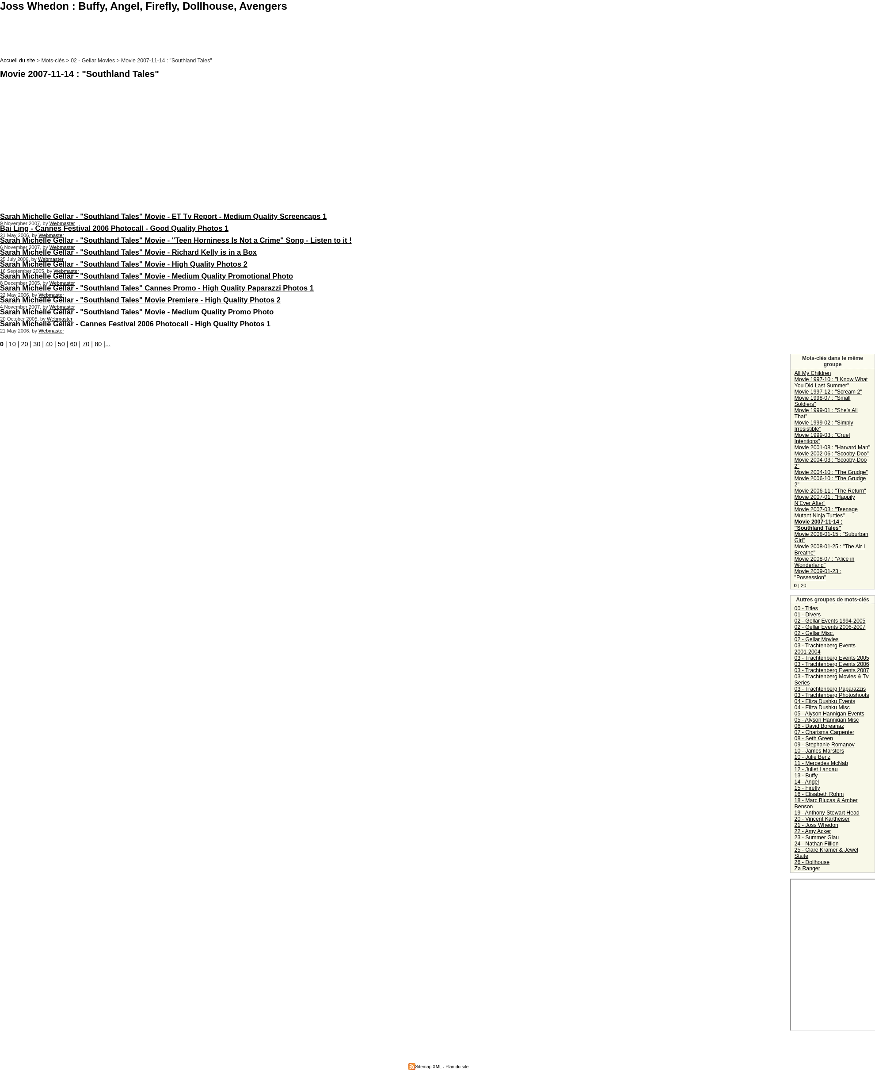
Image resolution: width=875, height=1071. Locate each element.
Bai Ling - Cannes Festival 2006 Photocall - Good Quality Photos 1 (114, 228)
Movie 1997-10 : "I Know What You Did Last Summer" (831, 382)
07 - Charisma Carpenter (825, 732)
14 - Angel (807, 782)
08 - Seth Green (814, 738)
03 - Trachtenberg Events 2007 (832, 670)
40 (49, 344)
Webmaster (62, 223)
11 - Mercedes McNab (821, 763)
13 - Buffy (806, 776)
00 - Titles (806, 608)
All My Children (813, 373)
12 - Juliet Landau (816, 769)
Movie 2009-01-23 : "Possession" (818, 574)
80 (98, 344)
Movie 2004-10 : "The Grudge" (831, 472)
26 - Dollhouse (812, 862)
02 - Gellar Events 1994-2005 (830, 621)
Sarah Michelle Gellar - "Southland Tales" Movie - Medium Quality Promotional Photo (146, 276)
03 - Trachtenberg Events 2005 (832, 658)
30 (36, 344)
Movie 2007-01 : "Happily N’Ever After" (825, 500)
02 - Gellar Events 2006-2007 (830, 627)
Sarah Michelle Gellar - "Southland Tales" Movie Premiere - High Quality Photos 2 (140, 300)
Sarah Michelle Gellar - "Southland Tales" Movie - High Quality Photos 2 (123, 264)
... (107, 344)
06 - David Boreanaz (819, 726)
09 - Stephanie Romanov (825, 745)
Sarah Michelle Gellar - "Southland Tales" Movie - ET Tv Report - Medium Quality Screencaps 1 (163, 216)
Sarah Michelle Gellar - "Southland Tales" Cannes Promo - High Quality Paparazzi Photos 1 (157, 288)
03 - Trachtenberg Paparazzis (830, 689)
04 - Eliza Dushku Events (825, 701)
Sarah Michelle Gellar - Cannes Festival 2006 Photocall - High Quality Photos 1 (135, 324)
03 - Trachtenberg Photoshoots (832, 695)
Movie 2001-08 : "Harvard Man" (833, 447)
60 (73, 344)
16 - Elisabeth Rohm (819, 794)
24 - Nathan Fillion (817, 844)
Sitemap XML (425, 1066)
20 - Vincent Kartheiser (822, 819)
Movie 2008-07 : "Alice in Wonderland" (825, 562)
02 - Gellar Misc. (814, 633)
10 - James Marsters (819, 751)
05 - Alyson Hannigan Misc (827, 720)
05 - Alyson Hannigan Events (829, 714)
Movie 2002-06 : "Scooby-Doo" (832, 454)
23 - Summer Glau (817, 837)
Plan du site (456, 1066)
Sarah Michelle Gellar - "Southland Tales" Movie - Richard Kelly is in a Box (128, 252)
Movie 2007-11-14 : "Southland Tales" (819, 525)
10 (12, 344)
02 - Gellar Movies (817, 639)
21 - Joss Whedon (816, 825)
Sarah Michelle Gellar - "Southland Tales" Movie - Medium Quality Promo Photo (137, 312)
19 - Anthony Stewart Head (827, 813)
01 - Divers (808, 615)
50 (61, 344)
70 (85, 344)
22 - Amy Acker (813, 831)
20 (24, 344)
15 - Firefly (807, 788)
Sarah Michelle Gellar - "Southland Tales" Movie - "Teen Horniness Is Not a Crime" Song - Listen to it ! (176, 240)
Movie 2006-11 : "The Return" (830, 491)
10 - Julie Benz (812, 757)
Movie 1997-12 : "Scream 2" (828, 392)
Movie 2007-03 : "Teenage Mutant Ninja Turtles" (826, 512)
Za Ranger (807, 868)
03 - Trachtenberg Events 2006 (832, 664)
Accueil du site (17, 60)
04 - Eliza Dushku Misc (822, 707)
